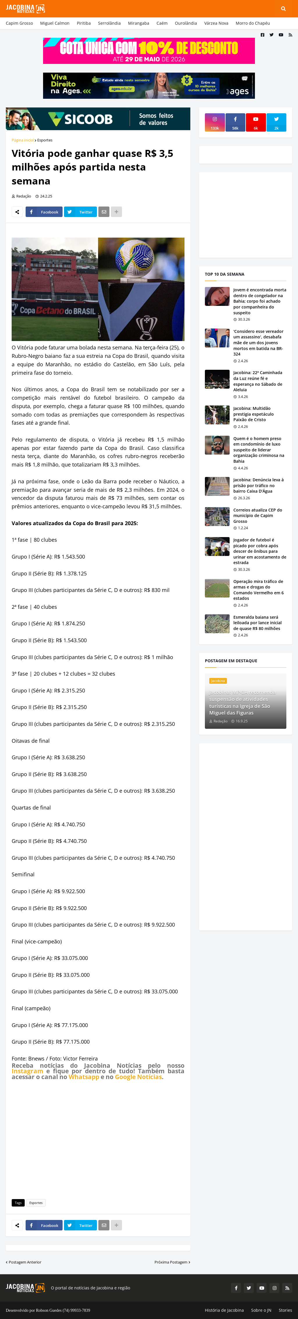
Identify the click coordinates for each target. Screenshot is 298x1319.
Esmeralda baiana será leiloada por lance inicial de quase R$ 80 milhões (257, 622)
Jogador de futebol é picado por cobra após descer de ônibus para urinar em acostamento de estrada (259, 551)
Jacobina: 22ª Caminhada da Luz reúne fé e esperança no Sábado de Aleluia (257, 381)
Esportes (44, 140)
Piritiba (84, 23)
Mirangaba (138, 23)
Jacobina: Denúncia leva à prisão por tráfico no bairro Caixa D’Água (258, 485)
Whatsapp (84, 1077)
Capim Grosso (19, 23)
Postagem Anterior (25, 1262)
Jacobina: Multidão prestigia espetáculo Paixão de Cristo (253, 413)
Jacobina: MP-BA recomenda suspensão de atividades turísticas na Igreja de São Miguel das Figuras (242, 702)
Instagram (27, 1071)
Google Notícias (138, 1077)
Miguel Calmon (55, 23)
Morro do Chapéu (253, 23)
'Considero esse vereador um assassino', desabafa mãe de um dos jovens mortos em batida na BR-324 (258, 343)
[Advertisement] (98, 1138)
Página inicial (23, 140)
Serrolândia (109, 23)
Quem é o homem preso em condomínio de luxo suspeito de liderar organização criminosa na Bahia (258, 450)
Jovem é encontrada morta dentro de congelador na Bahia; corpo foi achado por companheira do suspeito (259, 301)
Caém (162, 23)
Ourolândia (186, 23)
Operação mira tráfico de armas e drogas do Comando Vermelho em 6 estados (258, 590)
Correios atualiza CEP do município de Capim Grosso (257, 515)
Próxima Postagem (171, 1262)
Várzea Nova (216, 23)
